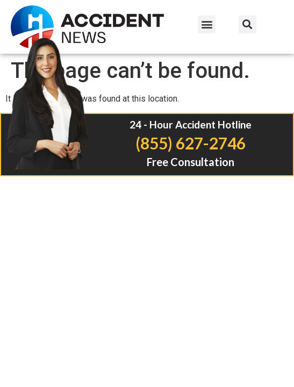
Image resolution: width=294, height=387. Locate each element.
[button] (207, 24)
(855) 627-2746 (190, 143)
